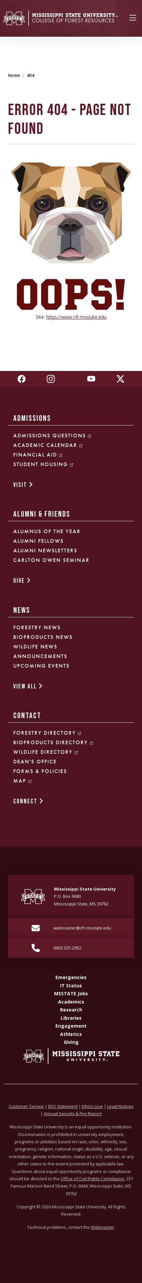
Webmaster (102, 1227)
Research (71, 1010)
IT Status (71, 985)
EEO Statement (63, 1106)
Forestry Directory (47, 732)
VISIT (23, 485)
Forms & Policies (40, 771)
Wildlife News (35, 646)
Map (22, 780)
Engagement (71, 1026)
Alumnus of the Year (47, 531)
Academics (71, 1002)
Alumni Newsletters (45, 550)
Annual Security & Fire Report (73, 1114)
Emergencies (71, 977)
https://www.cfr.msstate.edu (76, 317)
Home (14, 75)
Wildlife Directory (46, 752)
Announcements (40, 656)
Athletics (71, 1034)
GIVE (22, 581)
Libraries (71, 1018)
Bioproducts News (43, 637)
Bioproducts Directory (53, 742)
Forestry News (37, 627)
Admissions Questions (52, 435)
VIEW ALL (28, 686)
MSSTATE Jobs (71, 993)
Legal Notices (120, 1106)
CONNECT (28, 801)
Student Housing (43, 464)
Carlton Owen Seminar (51, 560)
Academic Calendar (48, 445)
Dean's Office (35, 761)
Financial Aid (38, 454)
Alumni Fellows (38, 540)
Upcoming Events (41, 665)
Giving (71, 1042)
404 (30, 75)
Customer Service (26, 1106)
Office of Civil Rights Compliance (92, 1179)
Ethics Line (92, 1106)
